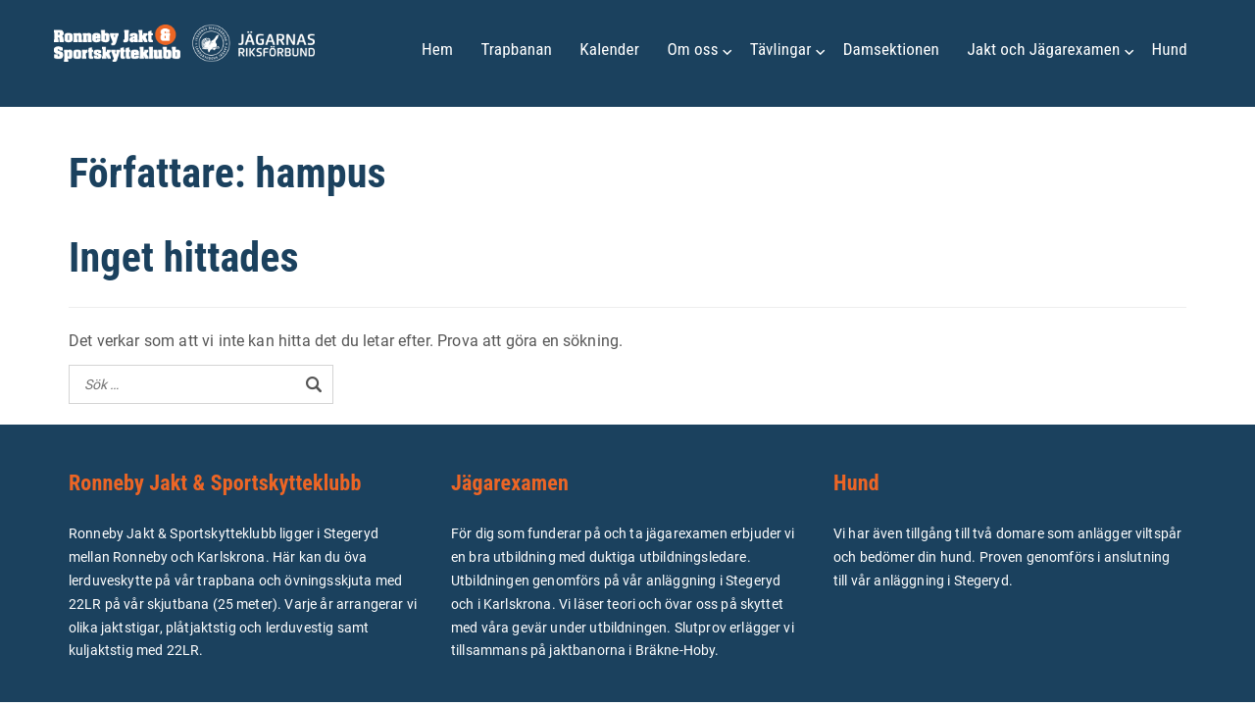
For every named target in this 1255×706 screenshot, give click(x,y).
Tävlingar (781, 49)
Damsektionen (891, 49)
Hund (1169, 49)
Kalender (609, 49)
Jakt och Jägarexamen (1043, 49)
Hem (437, 49)
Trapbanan (516, 49)
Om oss (692, 49)
